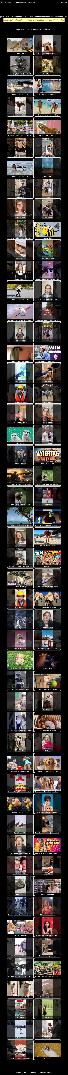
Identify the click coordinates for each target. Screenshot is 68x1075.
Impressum (34, 1073)
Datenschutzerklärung (45, 1073)
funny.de (6, 2)
